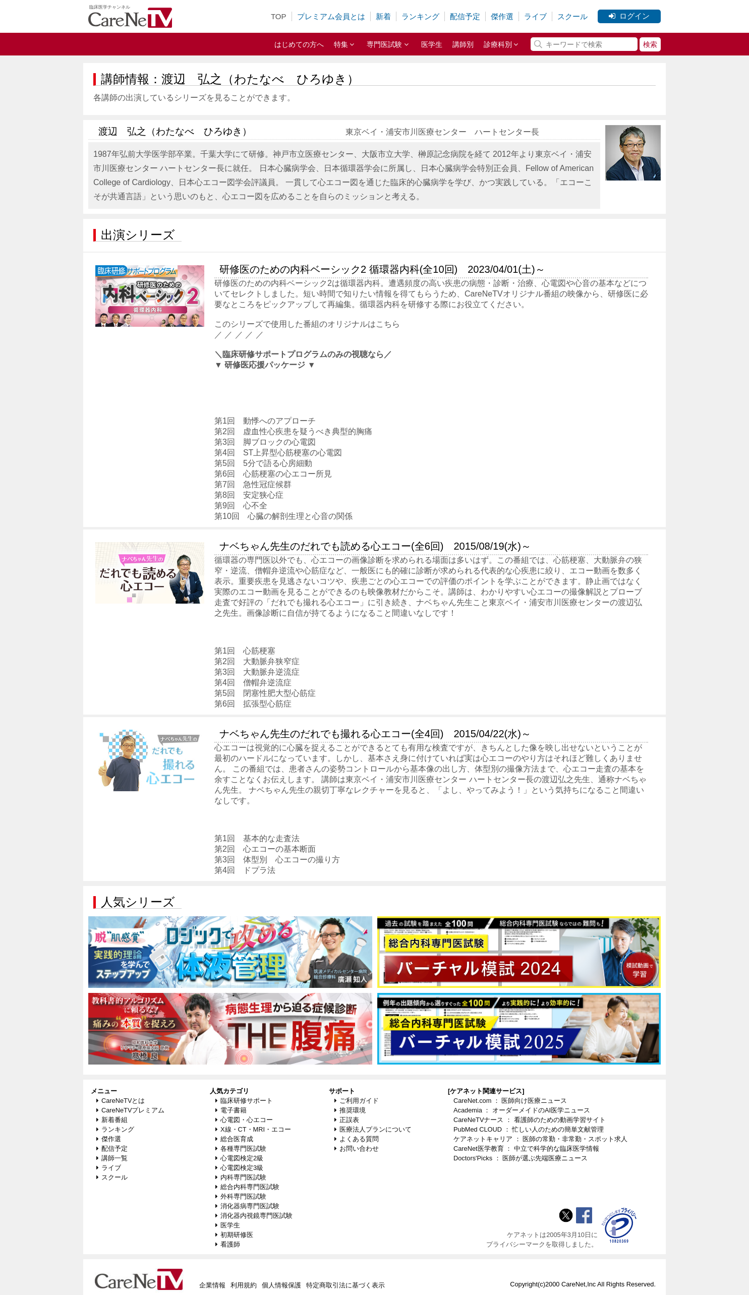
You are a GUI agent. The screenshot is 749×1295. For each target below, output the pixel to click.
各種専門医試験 (240, 1148)
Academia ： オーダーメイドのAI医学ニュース (521, 1110)
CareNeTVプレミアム (130, 1110)
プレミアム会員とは (331, 16)
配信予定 (465, 16)
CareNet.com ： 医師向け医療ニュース (510, 1100)
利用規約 (244, 1285)
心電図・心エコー (244, 1120)
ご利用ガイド (356, 1100)
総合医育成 (234, 1139)
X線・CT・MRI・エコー (253, 1129)
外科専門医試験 (240, 1196)
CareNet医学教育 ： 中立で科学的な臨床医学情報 (526, 1148)
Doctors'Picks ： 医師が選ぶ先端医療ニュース (520, 1158)
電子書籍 (231, 1110)
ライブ (535, 16)
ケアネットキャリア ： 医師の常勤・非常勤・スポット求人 (540, 1139)
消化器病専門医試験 (247, 1206)
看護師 (227, 1244)
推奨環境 (350, 1110)
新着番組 (112, 1120)
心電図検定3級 (239, 1167)
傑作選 (502, 16)
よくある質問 (356, 1139)
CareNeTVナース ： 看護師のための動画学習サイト (529, 1120)
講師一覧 (112, 1158)
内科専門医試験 (240, 1177)
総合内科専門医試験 (247, 1187)
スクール (572, 16)
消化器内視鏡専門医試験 (254, 1215)
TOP (278, 16)
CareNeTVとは (120, 1100)
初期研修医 (234, 1235)
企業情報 (212, 1285)
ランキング (420, 16)
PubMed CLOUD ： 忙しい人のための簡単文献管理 (528, 1129)
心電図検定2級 (239, 1158)
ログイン (629, 16)
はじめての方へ (299, 44)
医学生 (431, 44)
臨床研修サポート (244, 1100)
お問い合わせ (356, 1148)
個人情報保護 (281, 1285)
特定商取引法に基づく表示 (345, 1285)
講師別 (463, 44)
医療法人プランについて (373, 1129)
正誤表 (346, 1120)
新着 (383, 16)
